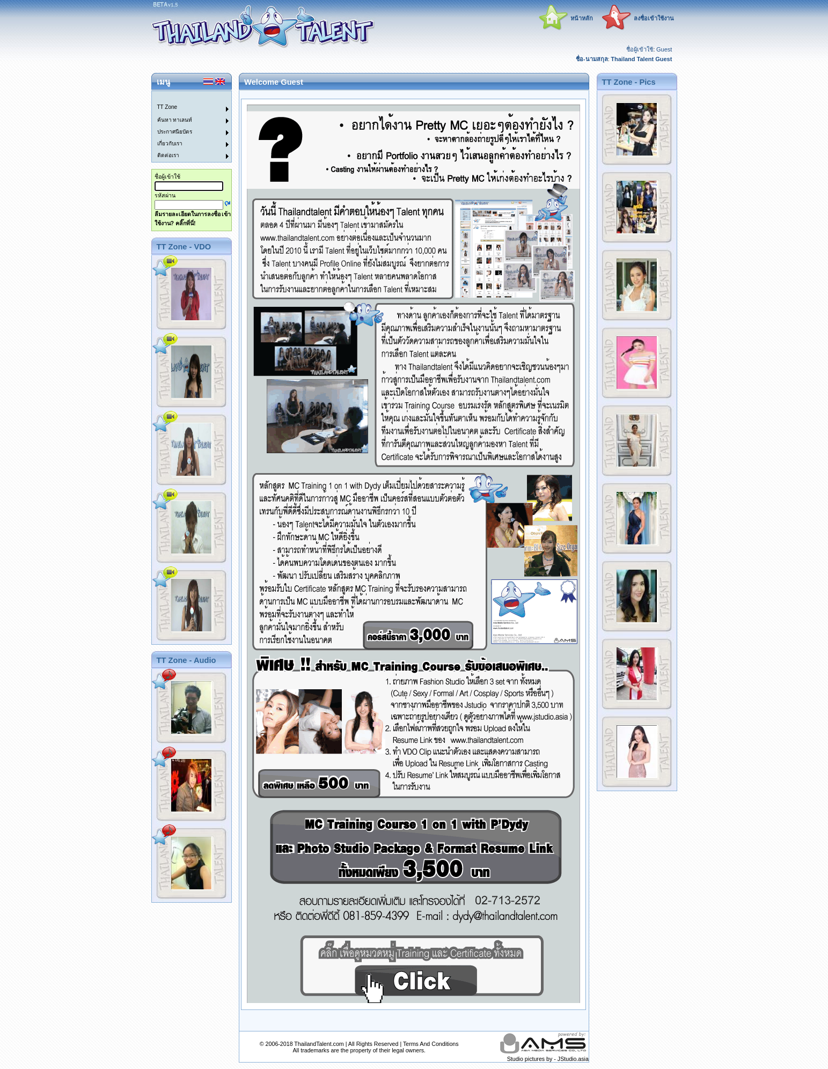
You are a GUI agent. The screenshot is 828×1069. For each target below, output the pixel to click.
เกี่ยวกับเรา (169, 143)
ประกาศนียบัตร (174, 132)
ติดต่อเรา (168, 155)
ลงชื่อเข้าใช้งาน (654, 18)
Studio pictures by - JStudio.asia (548, 1059)
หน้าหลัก (581, 18)
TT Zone (167, 107)
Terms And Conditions (431, 1044)
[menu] (185, 126)
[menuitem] (185, 97)
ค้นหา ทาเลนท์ (175, 120)
